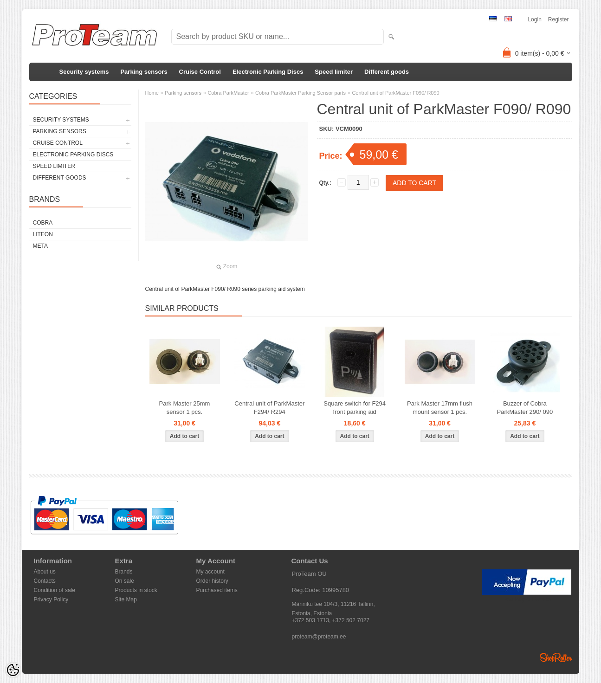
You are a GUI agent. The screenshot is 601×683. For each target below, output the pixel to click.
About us (45, 571)
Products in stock (136, 590)
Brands (124, 571)
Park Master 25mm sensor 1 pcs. (184, 407)
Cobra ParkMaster (228, 93)
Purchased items (217, 590)
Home (152, 93)
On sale (124, 581)
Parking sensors (143, 71)
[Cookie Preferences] (13, 670)
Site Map (126, 599)
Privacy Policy (51, 599)
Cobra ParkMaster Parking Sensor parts (300, 93)
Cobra (43, 222)
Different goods (386, 71)
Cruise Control (200, 71)
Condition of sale (54, 590)
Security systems (84, 71)
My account (210, 571)
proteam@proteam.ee (319, 636)
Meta (40, 246)
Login (534, 19)
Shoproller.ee (556, 657)
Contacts (45, 581)
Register (558, 19)
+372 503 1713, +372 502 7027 (331, 620)
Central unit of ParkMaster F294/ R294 (269, 407)
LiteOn (43, 234)
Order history (212, 581)
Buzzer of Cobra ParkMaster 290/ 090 (525, 407)
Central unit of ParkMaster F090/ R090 (395, 93)
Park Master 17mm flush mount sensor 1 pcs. (439, 407)
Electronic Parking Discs (268, 71)
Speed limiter (334, 71)
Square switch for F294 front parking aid (354, 407)
